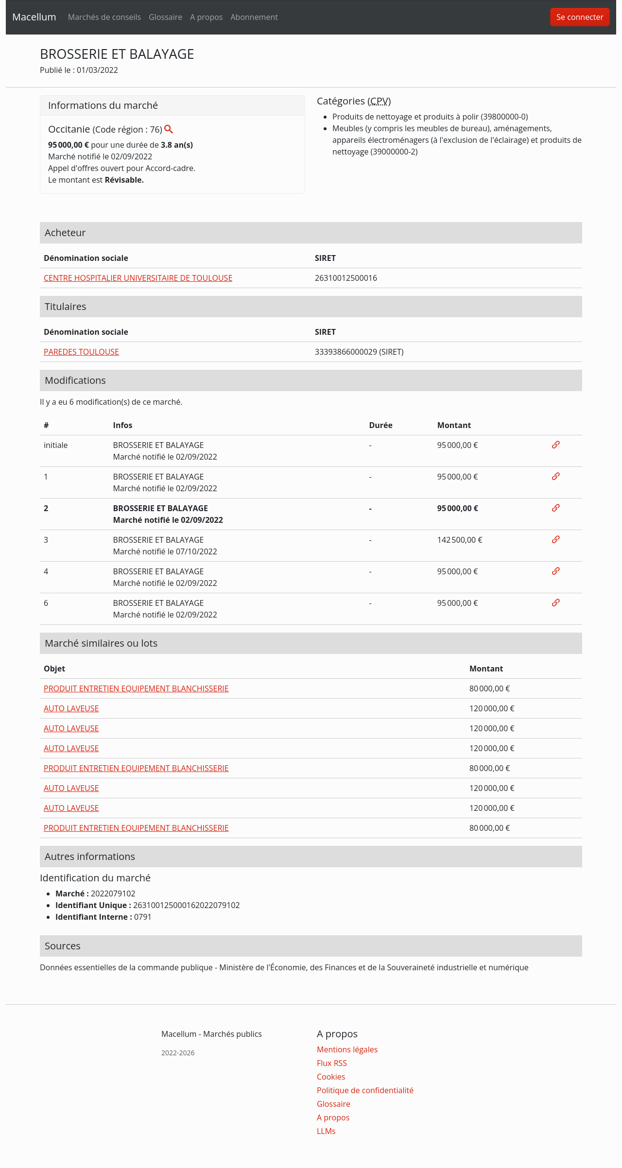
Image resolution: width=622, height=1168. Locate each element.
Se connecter (580, 17)
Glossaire (165, 17)
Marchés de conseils (104, 17)
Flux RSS (332, 1063)
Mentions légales (347, 1049)
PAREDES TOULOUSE (81, 351)
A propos (206, 17)
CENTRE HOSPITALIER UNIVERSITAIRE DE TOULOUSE (138, 278)
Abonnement (253, 17)
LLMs (326, 1131)
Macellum (34, 16)
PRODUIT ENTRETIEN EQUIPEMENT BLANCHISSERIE (136, 688)
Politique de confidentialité (365, 1090)
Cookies (331, 1076)
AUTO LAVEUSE (71, 708)
